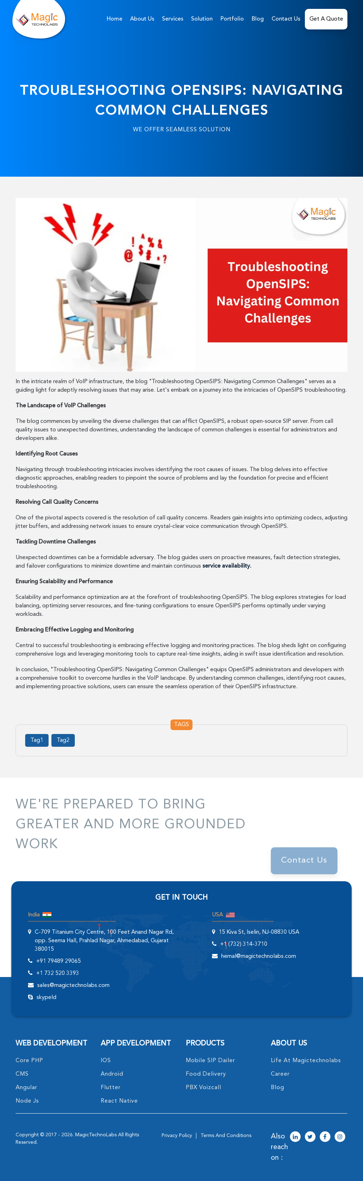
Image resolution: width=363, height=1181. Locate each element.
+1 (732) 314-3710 (243, 944)
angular (26, 1088)
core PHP (29, 1061)
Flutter (111, 1088)
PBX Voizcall (203, 1088)
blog (277, 1088)
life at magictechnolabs (306, 1061)
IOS (106, 1061)
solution (202, 19)
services (172, 19)
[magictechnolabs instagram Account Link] (340, 1137)
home (114, 19)
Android (112, 1074)
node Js (27, 1101)
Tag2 (63, 740)
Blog (258, 19)
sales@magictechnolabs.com (73, 985)
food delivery (206, 1074)
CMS (22, 1074)
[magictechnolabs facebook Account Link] (325, 1137)
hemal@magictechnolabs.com (258, 956)
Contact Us (286, 19)
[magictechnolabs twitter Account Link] (310, 1137)
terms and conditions (226, 1135)
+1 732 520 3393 (57, 973)
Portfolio (232, 19)
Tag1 (36, 740)
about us (142, 19)
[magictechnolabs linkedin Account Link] (295, 1137)
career (280, 1074)
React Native (119, 1101)
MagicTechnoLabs (96, 1134)
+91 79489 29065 (58, 961)
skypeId (46, 997)
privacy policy (177, 1135)
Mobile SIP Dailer (210, 1061)
